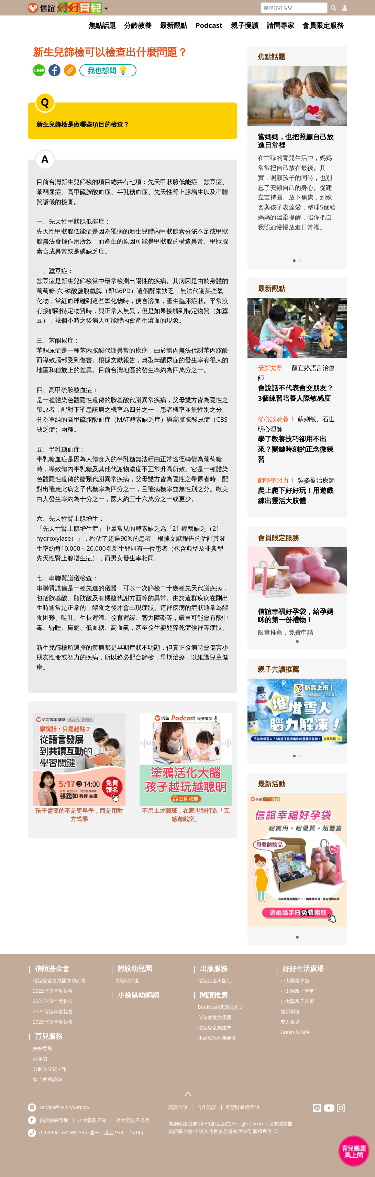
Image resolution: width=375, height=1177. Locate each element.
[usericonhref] (342, 7)
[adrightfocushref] (297, 161)
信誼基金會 (52, 968)
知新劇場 (290, 1011)
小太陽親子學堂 (297, 990)
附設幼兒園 (135, 968)
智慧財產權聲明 (242, 1107)
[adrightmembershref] (297, 573)
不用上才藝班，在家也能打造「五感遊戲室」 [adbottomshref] (186, 815)
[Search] (294, 7)
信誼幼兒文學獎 (215, 1017)
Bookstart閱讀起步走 (221, 1007)
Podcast (209, 25)
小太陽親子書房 (297, 1001)
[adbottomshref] (79, 759)
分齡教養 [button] (138, 25)
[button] (106, 7)
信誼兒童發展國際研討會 (59, 980)
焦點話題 (102, 25)
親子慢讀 (244, 25)
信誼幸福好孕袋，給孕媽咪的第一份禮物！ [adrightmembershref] (295, 615)
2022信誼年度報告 (53, 990)
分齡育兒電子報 (50, 1069)
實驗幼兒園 (127, 980)
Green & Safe (295, 1032)
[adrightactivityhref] (297, 859)
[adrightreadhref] (297, 711)
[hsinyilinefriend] (317, 1109)
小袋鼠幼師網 (138, 995)
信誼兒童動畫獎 (215, 1027)
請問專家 (280, 25)
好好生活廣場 (303, 968)
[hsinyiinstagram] (341, 1109)
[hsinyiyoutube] (329, 1109)
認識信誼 (178, 1107)
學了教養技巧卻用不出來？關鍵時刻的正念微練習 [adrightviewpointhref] (295, 449)
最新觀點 (173, 25)
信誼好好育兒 (54, 1120)
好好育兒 (42, 1048)
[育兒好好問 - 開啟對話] (354, 1151)
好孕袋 (40, 1058)
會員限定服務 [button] (323, 25)
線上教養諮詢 (47, 1079)
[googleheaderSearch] (333, 7)
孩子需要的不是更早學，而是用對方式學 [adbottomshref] (79, 815)
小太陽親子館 (294, 980)
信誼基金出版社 (215, 980)
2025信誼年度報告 (53, 1021)
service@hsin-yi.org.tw (64, 1107)
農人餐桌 (290, 1021)
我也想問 (108, 70)
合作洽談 (206, 1107)
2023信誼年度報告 (53, 1001)
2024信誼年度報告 (53, 1011)
